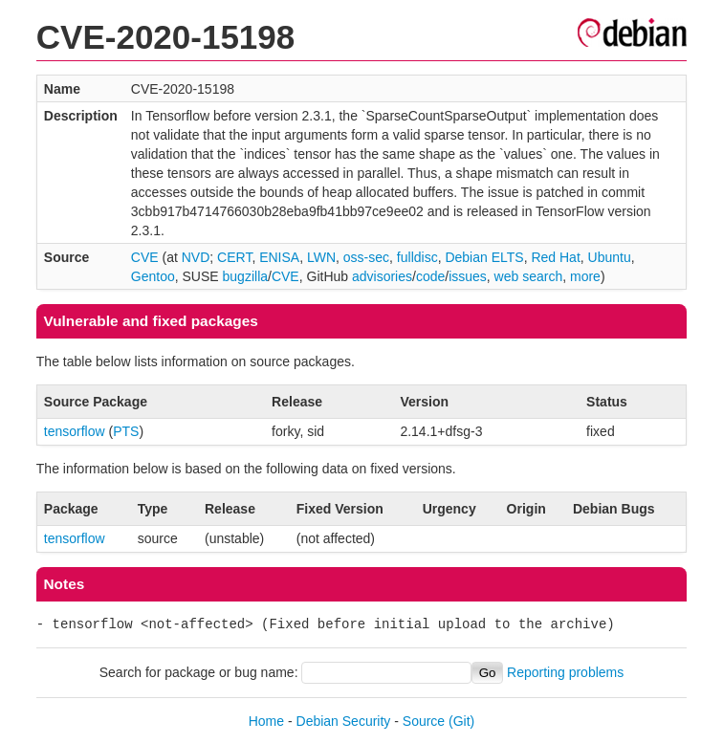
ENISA (279, 257)
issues (468, 276)
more (585, 276)
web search (528, 276)
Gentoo (153, 276)
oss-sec (366, 257)
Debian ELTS (484, 257)
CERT (234, 257)
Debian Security (343, 721)
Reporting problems (565, 672)
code (430, 276)
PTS (126, 431)
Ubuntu (609, 257)
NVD (196, 257)
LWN (321, 257)
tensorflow (74, 431)
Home (266, 721)
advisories (382, 276)
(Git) (461, 721)
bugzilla (245, 276)
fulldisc (417, 257)
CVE (145, 257)
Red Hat (555, 257)
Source (424, 721)
